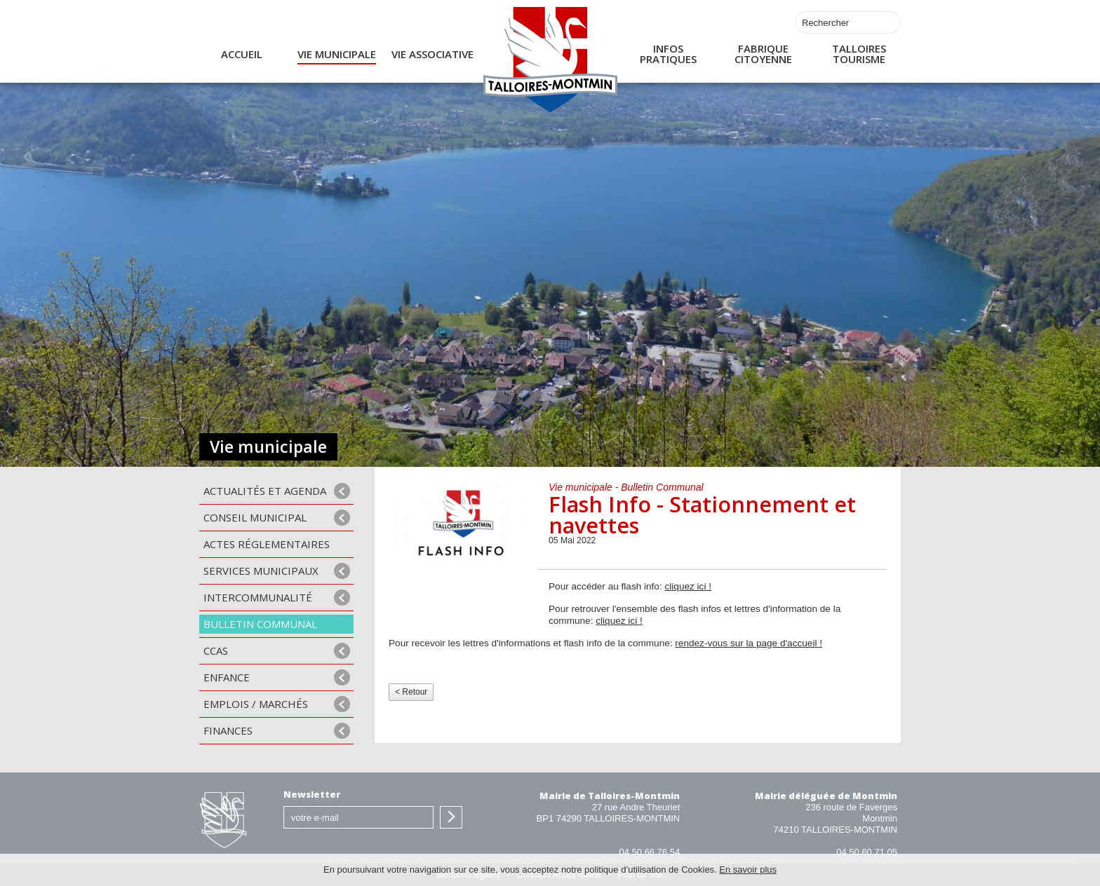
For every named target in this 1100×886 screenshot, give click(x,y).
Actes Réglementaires (266, 544)
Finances (228, 730)
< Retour (411, 692)
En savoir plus (748, 869)
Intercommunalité (257, 597)
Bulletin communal (260, 624)
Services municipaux (260, 571)
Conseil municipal (255, 517)
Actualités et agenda (264, 491)
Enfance (226, 677)
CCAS (215, 650)
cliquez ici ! (688, 586)
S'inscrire (451, 817)
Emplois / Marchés (255, 704)
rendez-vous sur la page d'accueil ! (748, 643)
